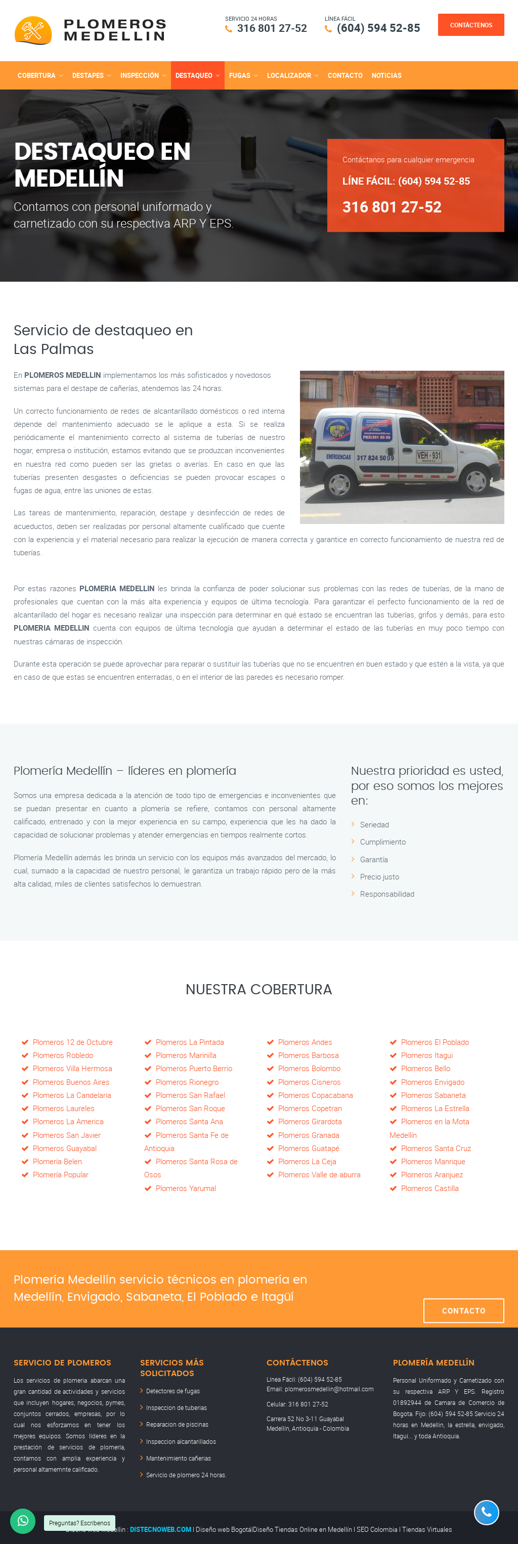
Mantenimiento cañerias (178, 1455)
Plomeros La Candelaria (66, 1094)
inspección (139, 74)
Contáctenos (471, 25)
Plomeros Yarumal (180, 1187)
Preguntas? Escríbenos (79, 1523)
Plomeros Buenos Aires (65, 1081)
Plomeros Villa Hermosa (66, 1068)
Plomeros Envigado (427, 1081)
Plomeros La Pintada (184, 1041)
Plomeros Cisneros (304, 1081)
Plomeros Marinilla (180, 1054)
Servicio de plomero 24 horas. (186, 1471)
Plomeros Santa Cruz (430, 1147)
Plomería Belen (51, 1161)
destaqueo (194, 74)
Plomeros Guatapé (303, 1147)
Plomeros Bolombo (303, 1068)
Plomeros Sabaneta (428, 1094)
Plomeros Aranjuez (426, 1174)
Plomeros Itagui (421, 1054)
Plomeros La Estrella (429, 1107)
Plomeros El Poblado (429, 1041)
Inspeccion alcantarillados (181, 1439)
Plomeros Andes (299, 1041)
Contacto (345, 74)
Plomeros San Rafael (184, 1094)
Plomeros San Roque (184, 1107)
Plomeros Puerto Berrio (188, 1068)
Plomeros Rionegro (181, 1081)
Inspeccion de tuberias (176, 1406)
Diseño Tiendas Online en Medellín (302, 1525)
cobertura (37, 74)
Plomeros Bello (420, 1068)
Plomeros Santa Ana (183, 1121)
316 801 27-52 (269, 27)
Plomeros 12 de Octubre (67, 1041)
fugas (239, 74)
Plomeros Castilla (424, 1187)
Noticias (387, 74)
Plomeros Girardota (304, 1121)
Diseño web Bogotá (223, 1525)
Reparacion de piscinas (177, 1423)
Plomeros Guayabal (59, 1147)
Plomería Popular (55, 1174)
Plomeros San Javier (61, 1134)
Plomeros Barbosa (303, 1054)
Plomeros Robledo (57, 1054)
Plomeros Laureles (58, 1107)
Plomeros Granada (303, 1134)
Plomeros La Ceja (301, 1161)
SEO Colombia (377, 1525)
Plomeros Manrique (427, 1161)
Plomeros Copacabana (310, 1094)
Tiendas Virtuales (427, 1525)
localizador (289, 74)
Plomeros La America (62, 1121)
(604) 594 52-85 (378, 27)
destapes (88, 74)
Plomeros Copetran (304, 1107)
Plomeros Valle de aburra (314, 1174)
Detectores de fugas (173, 1390)
